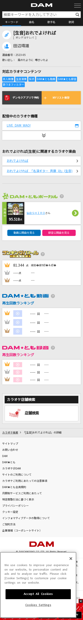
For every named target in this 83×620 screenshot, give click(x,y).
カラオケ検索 (10, 432)
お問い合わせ (10, 450)
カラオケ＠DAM (11, 468)
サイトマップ (10, 443)
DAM (5, 456)
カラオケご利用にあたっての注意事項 (24, 481)
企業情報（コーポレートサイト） (22, 530)
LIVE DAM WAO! (19, 125)
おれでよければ (17, 160)
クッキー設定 (10, 512)
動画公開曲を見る (24, 233)
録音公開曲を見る (58, 233)
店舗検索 (32, 413)
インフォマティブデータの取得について (26, 518)
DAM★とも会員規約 (14, 487)
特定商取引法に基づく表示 (18, 499)
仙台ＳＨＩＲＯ (36, 213)
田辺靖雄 (21, 46)
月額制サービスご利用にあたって (22, 493)
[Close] (71, 572)
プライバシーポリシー (15, 505)
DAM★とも (8, 462)
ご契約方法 (8, 524)
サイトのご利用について (16, 474)
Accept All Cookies (38, 607)
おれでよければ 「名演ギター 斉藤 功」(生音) (39, 171)
